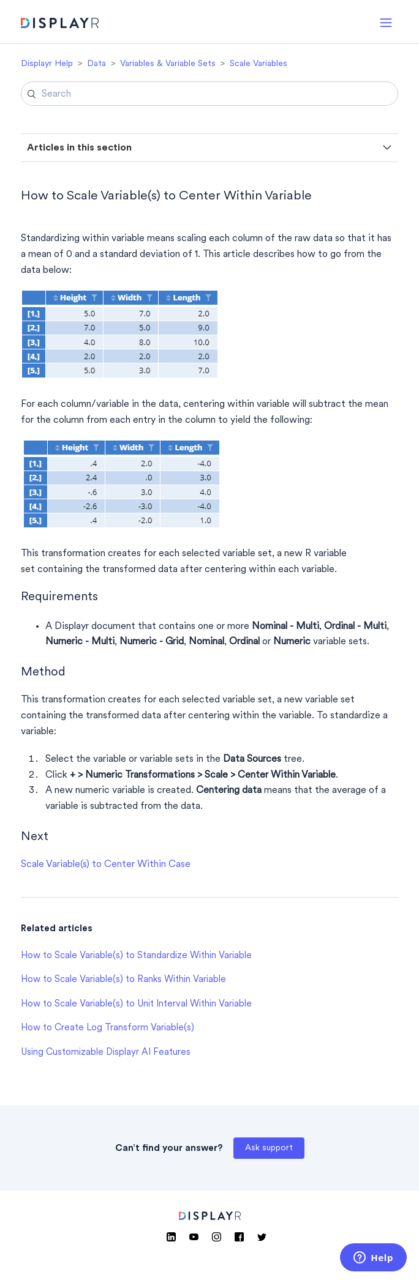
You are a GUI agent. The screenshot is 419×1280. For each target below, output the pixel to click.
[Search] (209, 93)
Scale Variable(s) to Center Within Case (106, 864)
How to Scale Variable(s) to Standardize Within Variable (136, 956)
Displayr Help (47, 64)
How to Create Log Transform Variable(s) (107, 1028)
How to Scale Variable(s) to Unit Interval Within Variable (136, 1004)
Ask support (269, 1148)
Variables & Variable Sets (168, 64)
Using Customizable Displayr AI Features (106, 1052)
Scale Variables (258, 64)
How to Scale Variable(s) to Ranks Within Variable (123, 979)
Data (96, 64)
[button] (386, 21)
